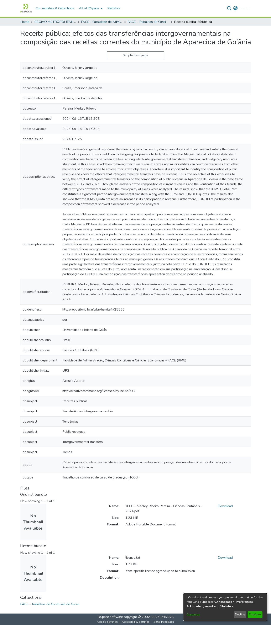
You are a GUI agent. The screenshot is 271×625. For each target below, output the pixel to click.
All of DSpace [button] (89, 8)
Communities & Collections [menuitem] (55, 8)
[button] (26, 8)
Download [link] (225, 506)
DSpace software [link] (110, 617)
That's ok (255, 614)
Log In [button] (244, 8)
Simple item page (135, 55)
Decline (240, 614)
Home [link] (24, 22)
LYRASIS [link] (167, 617)
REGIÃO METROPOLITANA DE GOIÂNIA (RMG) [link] (55, 22)
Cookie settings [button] (107, 622)
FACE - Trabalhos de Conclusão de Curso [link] (148, 22)
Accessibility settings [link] (136, 622)
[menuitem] (90, 8)
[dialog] (225, 607)
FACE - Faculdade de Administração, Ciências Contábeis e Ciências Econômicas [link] (102, 22)
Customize (193, 614)
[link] (49, 604)
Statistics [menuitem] (113, 8)
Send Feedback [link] (163, 622)
